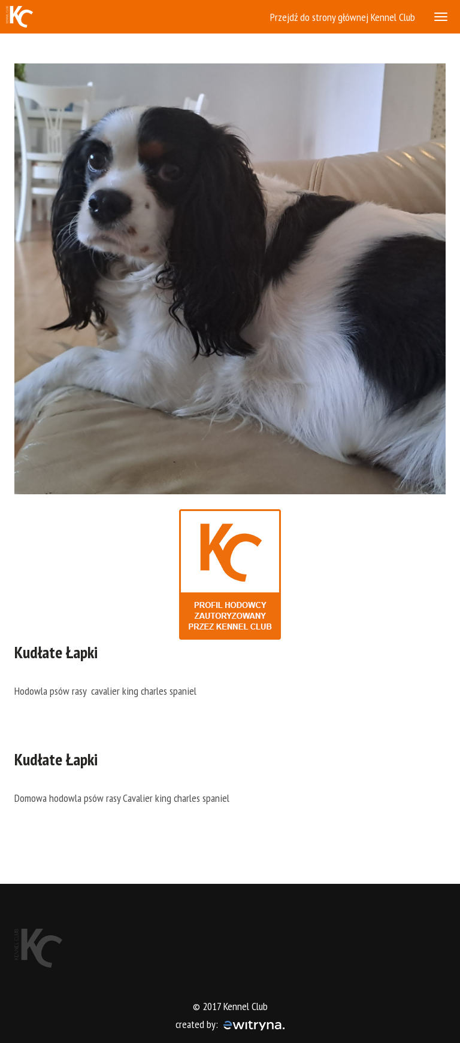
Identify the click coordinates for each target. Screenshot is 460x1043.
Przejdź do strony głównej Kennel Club (342, 17)
